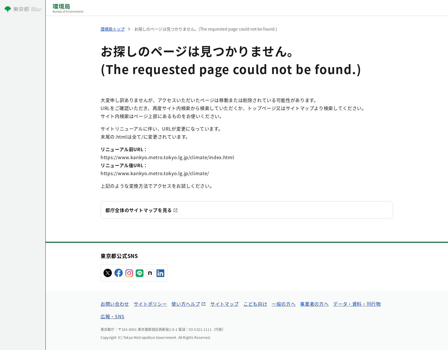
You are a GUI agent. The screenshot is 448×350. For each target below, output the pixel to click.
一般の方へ (283, 303)
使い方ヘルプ (185, 303)
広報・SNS (113, 316)
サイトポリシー (150, 303)
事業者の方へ (314, 303)
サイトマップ (224, 303)
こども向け (255, 303)
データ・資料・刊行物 (357, 303)
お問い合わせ (115, 303)
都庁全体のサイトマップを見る (138, 210)
